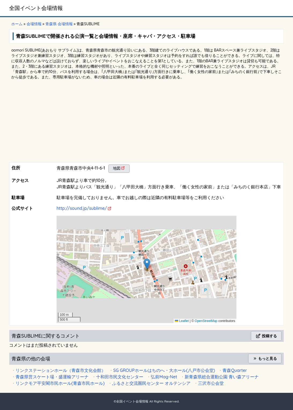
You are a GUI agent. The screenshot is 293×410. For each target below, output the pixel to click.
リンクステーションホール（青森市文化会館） (61, 370)
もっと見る (265, 358)
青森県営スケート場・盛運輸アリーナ (52, 376)
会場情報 (34, 23)
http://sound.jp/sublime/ (82, 208)
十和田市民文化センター (119, 376)
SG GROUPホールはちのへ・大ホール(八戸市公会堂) (164, 370)
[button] (147, 263)
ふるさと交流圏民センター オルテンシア (151, 383)
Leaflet (182, 321)
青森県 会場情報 (59, 23)
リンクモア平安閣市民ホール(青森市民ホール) (60, 383)
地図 (116, 168)
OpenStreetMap (206, 321)
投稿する (266, 336)
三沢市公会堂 (211, 383)
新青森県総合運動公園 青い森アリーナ (222, 376)
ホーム (17, 23)
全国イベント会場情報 (36, 8)
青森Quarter (234, 370)
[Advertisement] (146, 121)
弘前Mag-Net (164, 376)
